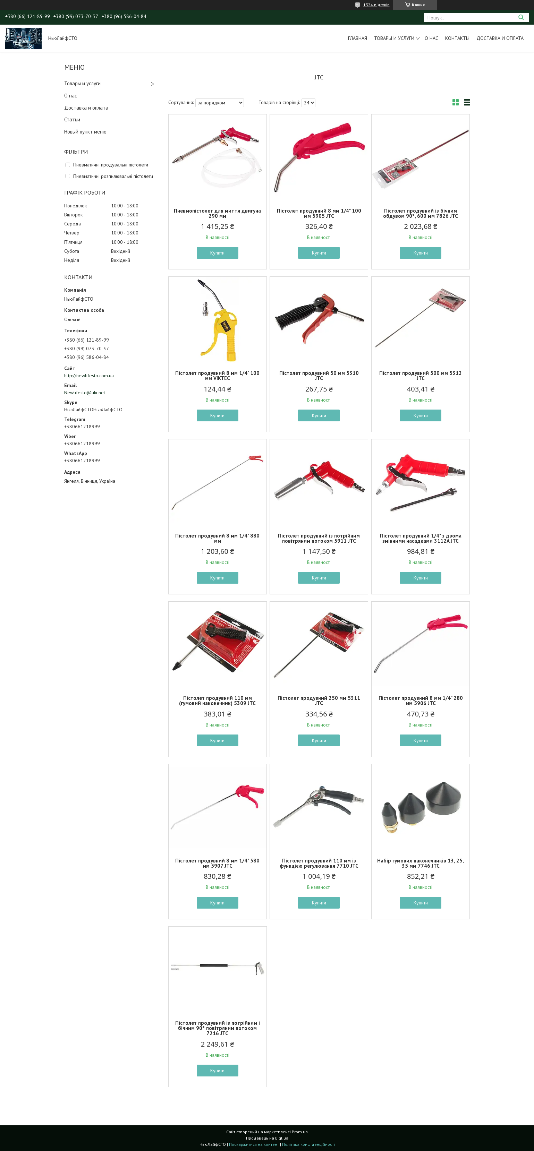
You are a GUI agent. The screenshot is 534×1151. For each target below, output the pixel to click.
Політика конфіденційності (308, 1144)
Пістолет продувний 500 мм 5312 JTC (420, 375)
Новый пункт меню (85, 131)
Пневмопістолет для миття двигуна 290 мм (217, 213)
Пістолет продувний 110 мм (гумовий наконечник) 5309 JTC (217, 700)
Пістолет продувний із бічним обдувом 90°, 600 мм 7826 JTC (420, 213)
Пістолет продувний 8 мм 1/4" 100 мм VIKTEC (217, 375)
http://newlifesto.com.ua (89, 375)
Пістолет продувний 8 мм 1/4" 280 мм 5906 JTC (421, 700)
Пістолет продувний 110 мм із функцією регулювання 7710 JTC (319, 863)
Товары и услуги (394, 38)
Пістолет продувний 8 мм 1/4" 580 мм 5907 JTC (217, 863)
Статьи (72, 119)
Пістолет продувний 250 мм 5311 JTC (319, 700)
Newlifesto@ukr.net (84, 392)
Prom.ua (300, 1131)
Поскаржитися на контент (254, 1144)
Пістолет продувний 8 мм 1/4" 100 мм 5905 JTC (319, 213)
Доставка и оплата (500, 38)
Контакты (457, 38)
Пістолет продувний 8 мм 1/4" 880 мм (217, 538)
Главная (357, 38)
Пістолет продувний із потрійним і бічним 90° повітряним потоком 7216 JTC (217, 1028)
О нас (431, 38)
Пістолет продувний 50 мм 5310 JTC (319, 375)
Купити (217, 253)
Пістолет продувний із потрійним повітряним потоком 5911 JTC (319, 538)
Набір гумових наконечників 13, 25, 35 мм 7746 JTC (420, 863)
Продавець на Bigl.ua (267, 1138)
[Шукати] (521, 17)
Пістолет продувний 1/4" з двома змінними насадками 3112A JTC (420, 538)
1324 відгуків (376, 4)
